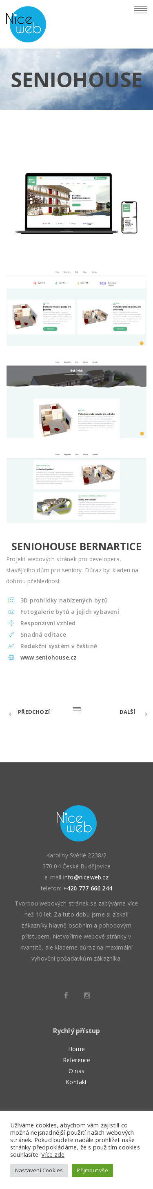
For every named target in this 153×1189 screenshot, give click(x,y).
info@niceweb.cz (86, 877)
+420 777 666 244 (87, 888)
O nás (76, 1071)
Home (76, 1049)
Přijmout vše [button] (92, 1170)
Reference (77, 1060)
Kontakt (76, 1082)
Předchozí (34, 711)
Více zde (52, 1154)
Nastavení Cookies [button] (39, 1170)
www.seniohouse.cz (48, 657)
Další (127, 711)
